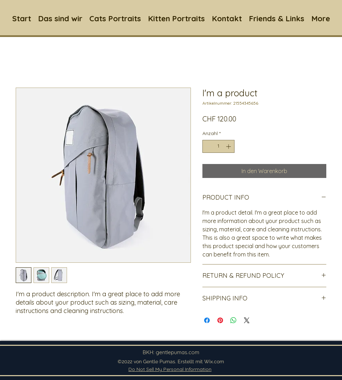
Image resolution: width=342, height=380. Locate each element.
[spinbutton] (218, 146)
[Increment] (229, 146)
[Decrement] (207, 146)
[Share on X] (247, 320)
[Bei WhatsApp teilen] (233, 320)
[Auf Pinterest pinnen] (220, 320)
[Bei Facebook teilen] (207, 320)
